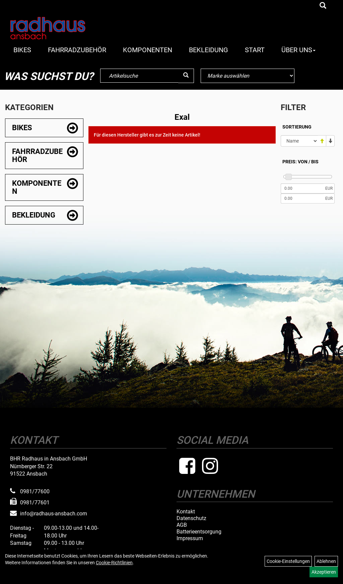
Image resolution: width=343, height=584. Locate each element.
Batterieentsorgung (199, 532)
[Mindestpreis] (302, 188)
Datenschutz (191, 518)
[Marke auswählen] (247, 76)
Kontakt (186, 512)
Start (255, 50)
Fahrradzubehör (77, 50)
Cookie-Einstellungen (288, 561)
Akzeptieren (324, 572)
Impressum (190, 538)
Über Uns (298, 50)
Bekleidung (208, 50)
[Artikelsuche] (323, 6)
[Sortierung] (299, 141)
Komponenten (147, 50)
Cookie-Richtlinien (114, 562)
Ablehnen (326, 561)
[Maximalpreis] (302, 198)
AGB (182, 525)
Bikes (22, 50)
